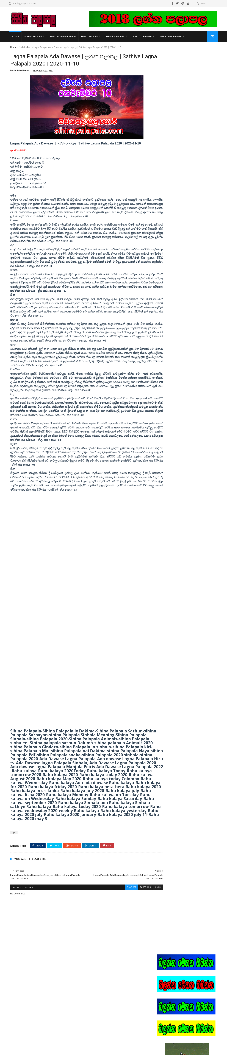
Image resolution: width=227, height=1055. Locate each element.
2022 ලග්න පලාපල (169, 327)
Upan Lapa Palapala (173, 37)
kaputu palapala (144, 37)
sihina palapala (35, 37)
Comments (207, 269)
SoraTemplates (29, 1050)
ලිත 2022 (164, 364)
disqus (142, 906)
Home (16, 37)
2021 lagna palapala (170, 317)
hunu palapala (91, 37)
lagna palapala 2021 (170, 349)
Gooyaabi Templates (64, 1050)
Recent (167, 269)
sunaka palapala (117, 37)
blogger (116, 906)
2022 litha (165, 322)
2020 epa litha (167, 296)
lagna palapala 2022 (170, 354)
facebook (130, 906)
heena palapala (168, 338)
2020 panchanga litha (171, 312)
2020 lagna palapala (63, 37)
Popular (187, 269)
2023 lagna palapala (170, 333)
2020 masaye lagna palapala (175, 306)
